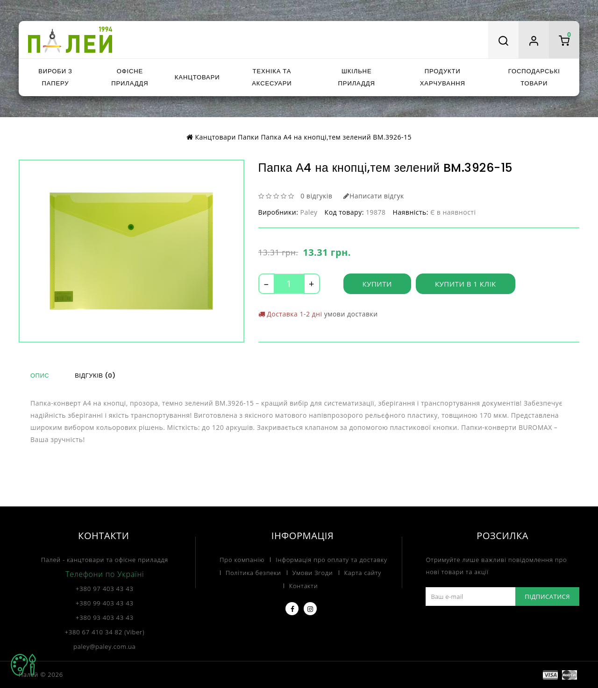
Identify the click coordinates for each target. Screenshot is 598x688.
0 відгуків (316, 195)
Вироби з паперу (55, 77)
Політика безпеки (253, 573)
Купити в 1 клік (465, 283)
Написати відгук (373, 195)
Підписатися (547, 596)
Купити (377, 283)
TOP (23, 665)
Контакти (303, 586)
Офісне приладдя (129, 77)
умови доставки (351, 313)
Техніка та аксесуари (272, 77)
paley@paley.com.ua (104, 646)
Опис (39, 375)
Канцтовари (197, 77)
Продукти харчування (442, 77)
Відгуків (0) (95, 375)
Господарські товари (534, 77)
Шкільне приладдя (356, 77)
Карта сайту (363, 573)
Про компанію (242, 559)
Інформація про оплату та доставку (331, 559)
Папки (248, 137)
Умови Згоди (312, 573)
